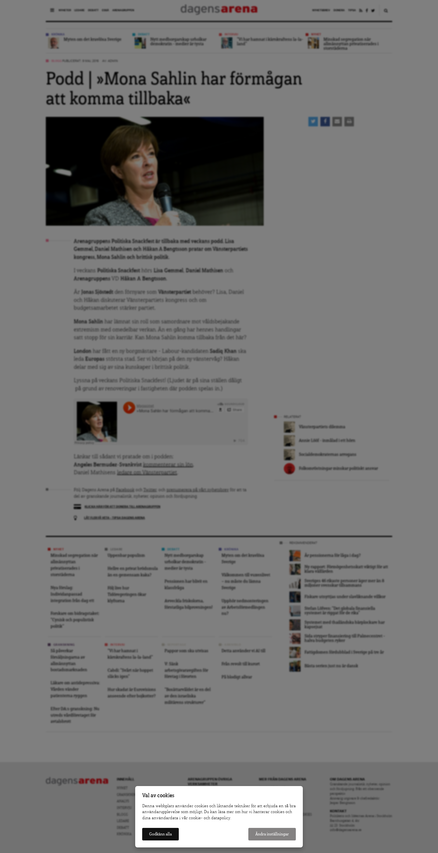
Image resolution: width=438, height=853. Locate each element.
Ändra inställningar (272, 834)
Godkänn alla (160, 834)
